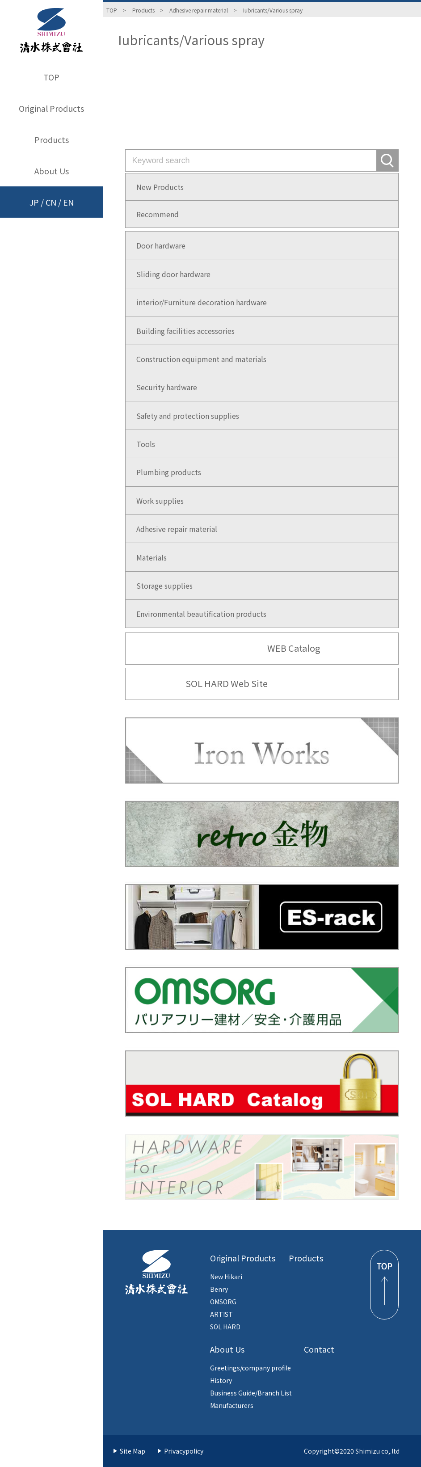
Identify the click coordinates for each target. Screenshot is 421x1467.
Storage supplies (164, 585)
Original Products (51, 108)
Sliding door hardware (173, 274)
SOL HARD (225, 1326)
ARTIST (221, 1314)
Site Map (132, 1450)
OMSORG (223, 1301)
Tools (145, 443)
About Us (51, 171)
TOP (51, 77)
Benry (219, 1289)
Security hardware (166, 387)
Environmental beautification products (201, 613)
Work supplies (160, 500)
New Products (160, 186)
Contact (319, 1349)
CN (51, 202)
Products (51, 139)
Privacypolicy (183, 1450)
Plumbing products (168, 472)
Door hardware (160, 245)
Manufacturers (231, 1405)
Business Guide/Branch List (251, 1392)
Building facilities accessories (185, 330)
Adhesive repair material (198, 10)
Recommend (157, 214)
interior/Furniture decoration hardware (201, 302)
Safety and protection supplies (187, 415)
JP (34, 202)
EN (68, 202)
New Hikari (226, 1276)
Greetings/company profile (250, 1367)
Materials (151, 557)
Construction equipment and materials (201, 359)
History (221, 1380)
